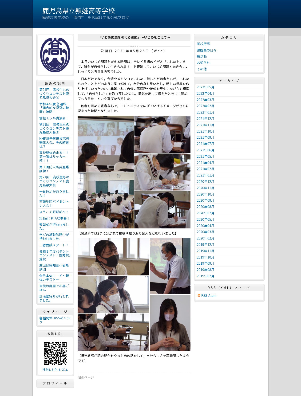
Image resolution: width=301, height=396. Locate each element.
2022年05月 (205, 87)
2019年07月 (205, 276)
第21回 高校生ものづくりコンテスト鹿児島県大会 (54, 181)
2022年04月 (205, 93)
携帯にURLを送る (55, 370)
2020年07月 (205, 213)
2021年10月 (205, 131)
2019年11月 (205, 250)
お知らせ (203, 62)
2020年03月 (205, 231)
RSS (204, 295)
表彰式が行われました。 (54, 226)
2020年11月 (205, 187)
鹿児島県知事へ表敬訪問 (54, 267)
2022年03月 (205, 99)
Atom (212, 295)
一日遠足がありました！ (54, 193)
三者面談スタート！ (54, 245)
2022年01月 (205, 112)
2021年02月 (205, 168)
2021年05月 (205, 156)
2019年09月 (205, 263)
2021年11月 (205, 124)
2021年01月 (205, 175)
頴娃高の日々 (207, 50)
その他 (202, 69)
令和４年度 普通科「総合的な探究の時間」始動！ (54, 108)
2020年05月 (205, 219)
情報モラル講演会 (52, 118)
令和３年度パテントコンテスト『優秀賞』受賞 (55, 255)
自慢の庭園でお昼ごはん (54, 287)
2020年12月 (205, 181)
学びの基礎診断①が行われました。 (54, 236)
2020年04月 (205, 225)
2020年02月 (205, 238)
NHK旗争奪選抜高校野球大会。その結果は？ (54, 142)
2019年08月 (205, 269)
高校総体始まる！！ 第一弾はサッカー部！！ (55, 156)
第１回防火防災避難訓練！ (54, 169)
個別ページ (86, 377)
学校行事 (203, 43)
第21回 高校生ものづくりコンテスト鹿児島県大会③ (54, 93)
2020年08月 (205, 206)
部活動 (202, 56)
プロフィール (55, 383)
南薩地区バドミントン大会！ (54, 203)
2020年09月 (205, 200)
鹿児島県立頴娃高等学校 (78, 10)
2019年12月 (205, 244)
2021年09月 (205, 137)
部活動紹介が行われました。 (54, 298)
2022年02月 (205, 105)
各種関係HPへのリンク (54, 320)
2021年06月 (205, 150)
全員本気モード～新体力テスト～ (54, 277)
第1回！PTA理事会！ (54, 218)
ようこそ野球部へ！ (54, 211)
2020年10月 (205, 194)
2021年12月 (205, 118)
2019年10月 (205, 257)
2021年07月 (205, 143)
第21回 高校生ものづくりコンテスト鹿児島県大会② (54, 128)
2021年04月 (205, 162)
